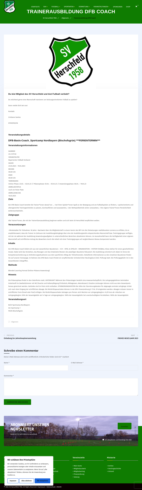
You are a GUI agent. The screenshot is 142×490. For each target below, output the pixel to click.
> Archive (110, 466)
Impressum (41, 487)
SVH (44, 7)
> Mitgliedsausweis (79, 468)
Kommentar (9, 376)
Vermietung (83, 7)
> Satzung (76, 477)
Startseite (35, 7)
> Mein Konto (77, 466)
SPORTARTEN (68, 7)
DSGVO (59, 487)
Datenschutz (51, 487)
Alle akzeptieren (42, 481)
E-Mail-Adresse (77, 363)
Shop (128, 7)
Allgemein (14, 322)
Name (6, 363)
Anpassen (13, 481)
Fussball (55, 7)
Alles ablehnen (26, 481)
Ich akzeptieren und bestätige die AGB (117, 440)
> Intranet (110, 471)
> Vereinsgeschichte (114, 468)
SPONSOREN (117, 7)
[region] (28, 471)
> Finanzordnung (78, 474)
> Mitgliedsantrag (79, 471)
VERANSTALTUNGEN (101, 7)
